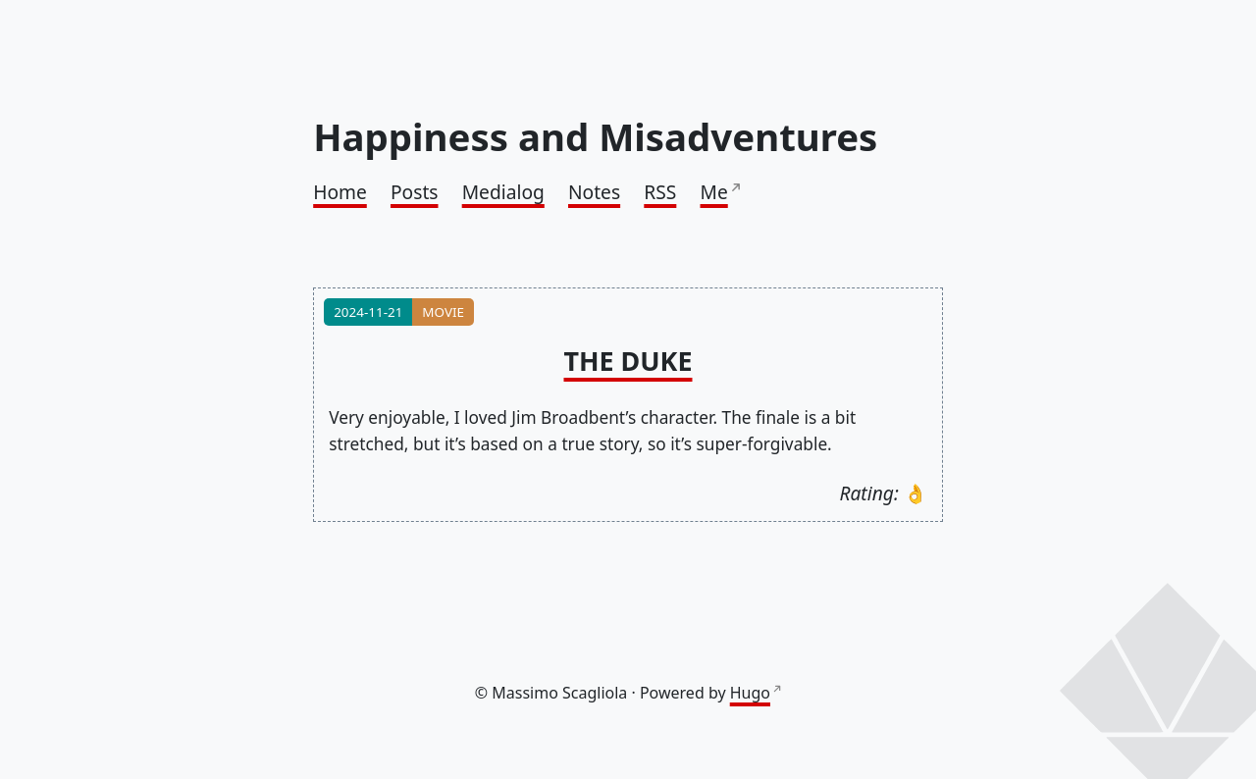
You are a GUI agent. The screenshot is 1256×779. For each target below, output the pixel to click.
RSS (660, 192)
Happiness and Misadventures (595, 136)
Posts (415, 192)
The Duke (628, 360)
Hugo (750, 692)
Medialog (503, 192)
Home (340, 192)
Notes (594, 192)
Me (714, 192)
